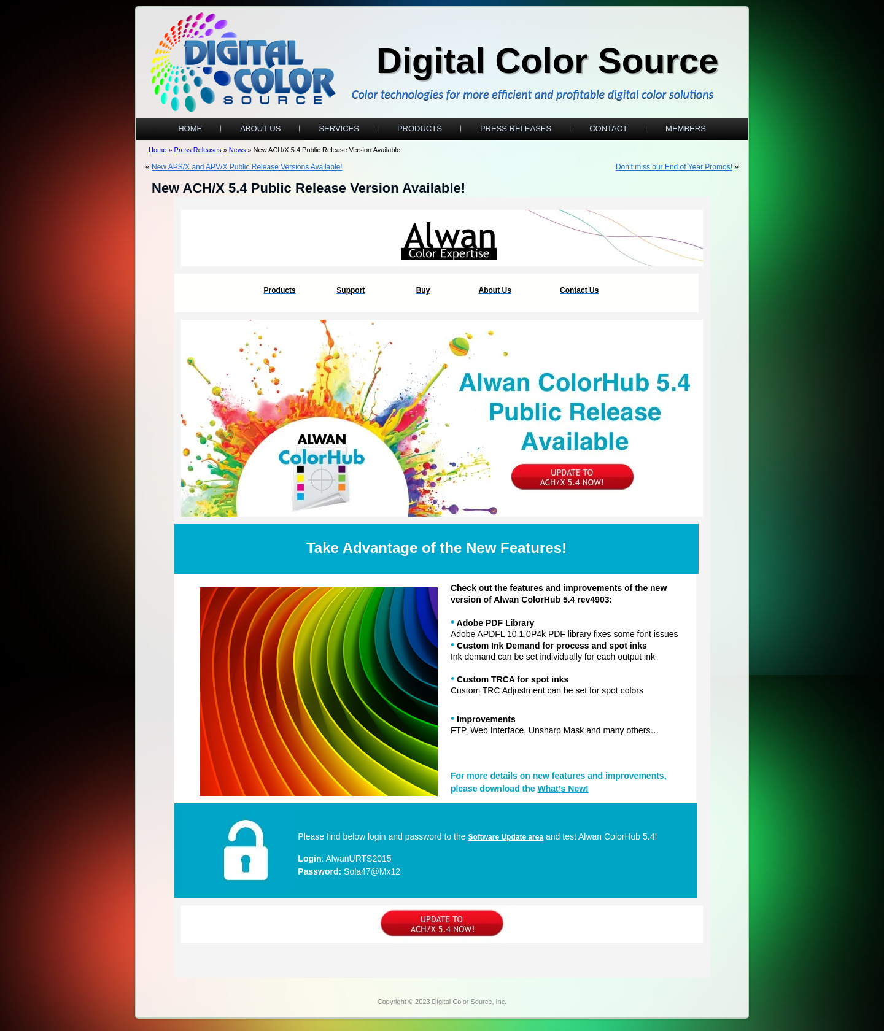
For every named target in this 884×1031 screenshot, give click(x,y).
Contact (608, 128)
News (237, 149)
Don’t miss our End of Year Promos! (674, 167)
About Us (260, 128)
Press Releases (515, 128)
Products (419, 128)
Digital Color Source (547, 60)
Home (190, 128)
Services (339, 128)
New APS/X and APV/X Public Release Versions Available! (247, 167)
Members (685, 128)
